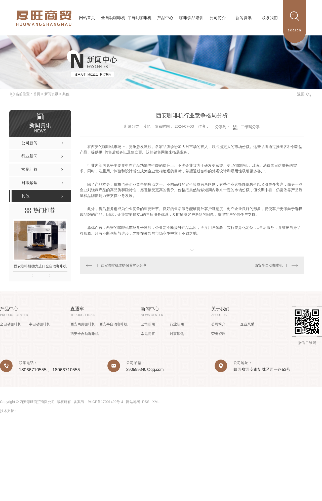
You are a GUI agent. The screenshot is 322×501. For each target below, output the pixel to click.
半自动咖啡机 (39, 324)
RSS (146, 402)
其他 (65, 94)
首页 (36, 94)
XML (155, 402)
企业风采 (247, 324)
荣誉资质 (218, 334)
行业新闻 (177, 324)
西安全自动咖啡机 (84, 334)
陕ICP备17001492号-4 (105, 402)
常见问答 (148, 334)
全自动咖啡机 (10, 324)
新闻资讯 (51, 94)
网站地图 (133, 402)
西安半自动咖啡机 (269, 265)
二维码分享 (250, 127)
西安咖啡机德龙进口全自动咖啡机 (40, 266)
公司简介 (218, 324)
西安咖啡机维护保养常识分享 (124, 265)
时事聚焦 (177, 334)
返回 (304, 94)
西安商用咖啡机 (82, 324)
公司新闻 (148, 324)
